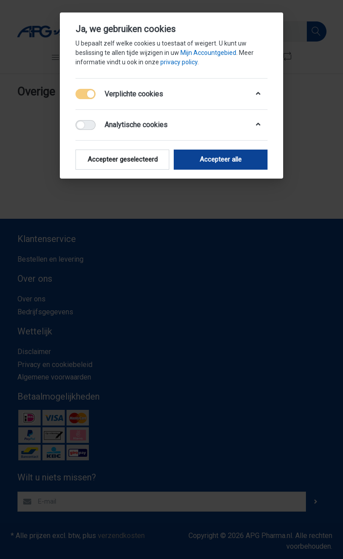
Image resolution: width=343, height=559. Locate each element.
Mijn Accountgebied (208, 52)
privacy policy (178, 62)
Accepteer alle (221, 159)
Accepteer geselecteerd (123, 159)
